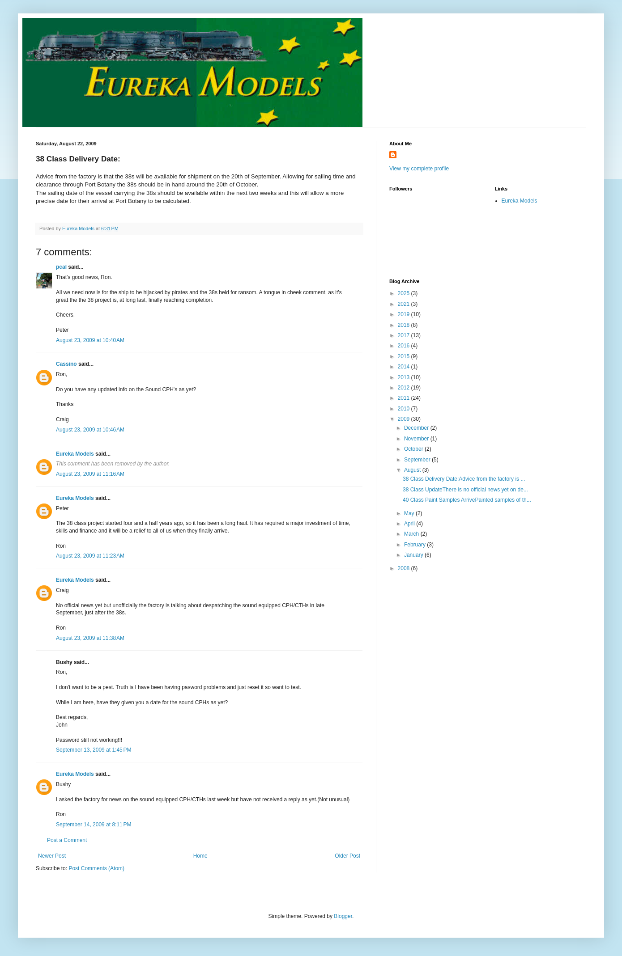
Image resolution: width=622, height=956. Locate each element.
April (410, 523)
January (414, 555)
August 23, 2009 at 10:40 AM (90, 340)
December (417, 428)
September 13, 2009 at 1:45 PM (93, 750)
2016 (404, 346)
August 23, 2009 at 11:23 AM (90, 556)
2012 (404, 388)
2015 (404, 356)
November (417, 439)
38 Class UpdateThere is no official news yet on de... (465, 489)
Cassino (66, 364)
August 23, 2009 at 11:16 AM (90, 474)
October (414, 449)
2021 (404, 304)
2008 (404, 568)
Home (200, 856)
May (410, 513)
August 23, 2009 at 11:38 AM (90, 638)
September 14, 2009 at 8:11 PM (93, 824)
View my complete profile (419, 168)
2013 (404, 377)
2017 (404, 335)
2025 (404, 293)
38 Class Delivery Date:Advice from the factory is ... (464, 479)
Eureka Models (75, 454)
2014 (404, 367)
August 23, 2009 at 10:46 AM (90, 430)
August (413, 470)
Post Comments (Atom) (96, 868)
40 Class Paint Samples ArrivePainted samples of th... (467, 500)
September (418, 460)
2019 (404, 314)
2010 (404, 409)
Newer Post (52, 856)
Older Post (347, 856)
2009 (404, 419)
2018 (404, 325)
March (412, 534)
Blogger (343, 916)
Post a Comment (67, 840)
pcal (61, 267)
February (415, 544)
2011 (404, 398)
